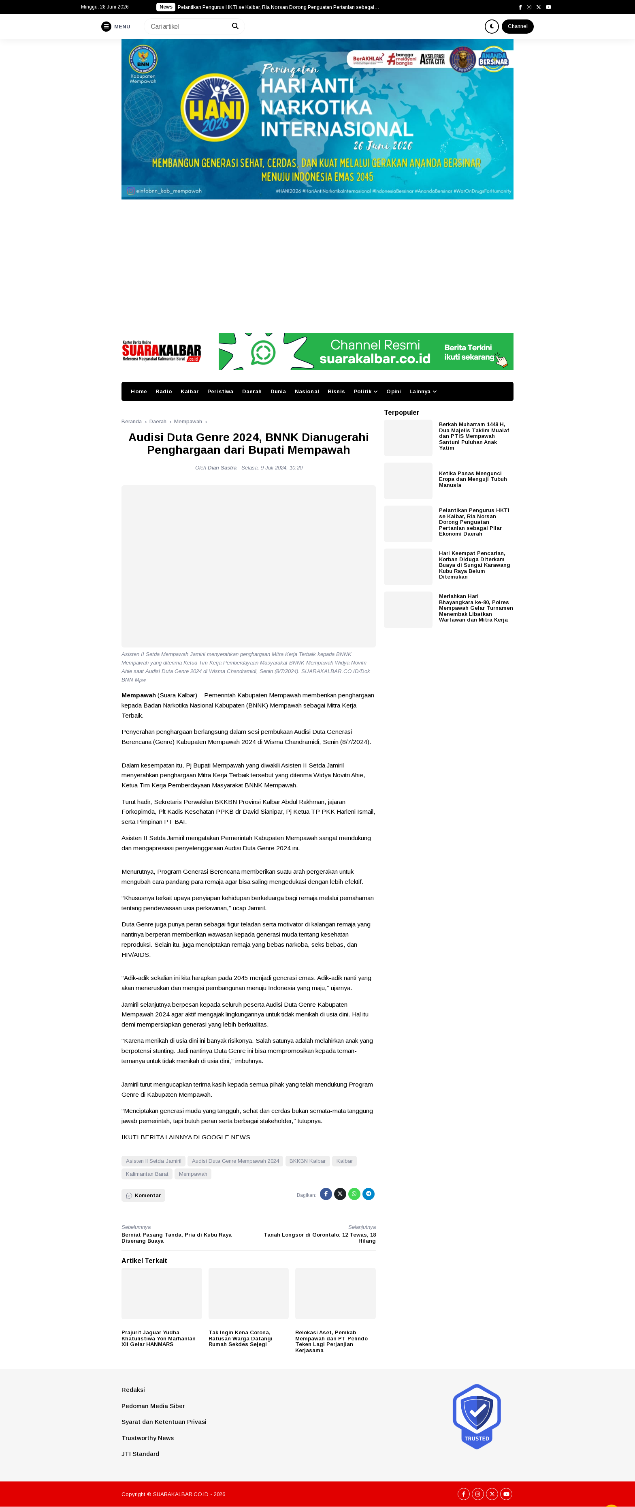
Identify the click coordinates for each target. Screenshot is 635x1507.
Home (139, 391)
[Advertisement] (317, 260)
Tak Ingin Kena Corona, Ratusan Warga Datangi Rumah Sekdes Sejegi (241, 1338)
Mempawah (193, 1174)
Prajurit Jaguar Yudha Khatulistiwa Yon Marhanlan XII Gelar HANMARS (158, 1338)
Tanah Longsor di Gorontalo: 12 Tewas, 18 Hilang (320, 1238)
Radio (164, 391)
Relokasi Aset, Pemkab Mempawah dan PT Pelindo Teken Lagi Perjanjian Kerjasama (331, 1341)
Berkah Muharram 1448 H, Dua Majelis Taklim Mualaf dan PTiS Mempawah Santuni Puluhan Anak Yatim (474, 436)
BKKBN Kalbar (308, 1161)
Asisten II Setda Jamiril (153, 1161)
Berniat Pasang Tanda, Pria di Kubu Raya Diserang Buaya (176, 1238)
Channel (518, 26)
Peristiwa (220, 391)
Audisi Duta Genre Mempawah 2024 (235, 1161)
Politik (362, 391)
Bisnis (336, 391)
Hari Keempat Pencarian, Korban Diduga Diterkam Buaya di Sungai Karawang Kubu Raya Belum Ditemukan (474, 565)
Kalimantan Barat (147, 1174)
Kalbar (190, 391)
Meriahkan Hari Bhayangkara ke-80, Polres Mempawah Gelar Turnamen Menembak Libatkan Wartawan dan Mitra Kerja (476, 608)
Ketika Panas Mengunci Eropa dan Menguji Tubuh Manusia (473, 479)
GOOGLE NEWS (226, 1137)
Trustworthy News (147, 1437)
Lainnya (419, 391)
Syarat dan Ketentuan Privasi (164, 1421)
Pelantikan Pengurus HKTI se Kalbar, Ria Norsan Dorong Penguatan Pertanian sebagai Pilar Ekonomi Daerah (474, 522)
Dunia (278, 391)
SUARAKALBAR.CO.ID (181, 1494)
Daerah (252, 391)
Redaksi (133, 1389)
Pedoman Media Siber (153, 1405)
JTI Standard (140, 1453)
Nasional (307, 391)
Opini (393, 391)
